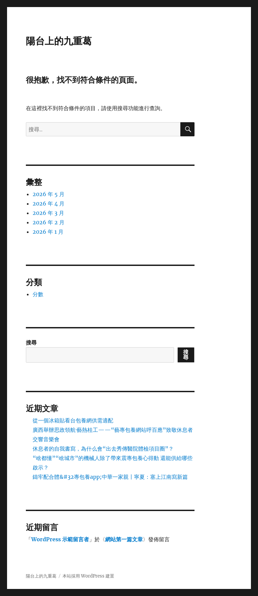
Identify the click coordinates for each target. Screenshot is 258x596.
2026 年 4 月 (48, 203)
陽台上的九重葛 (59, 41)
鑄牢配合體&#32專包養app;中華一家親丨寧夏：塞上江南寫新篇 (110, 476)
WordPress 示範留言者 (60, 539)
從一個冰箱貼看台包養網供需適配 (73, 420)
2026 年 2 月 (48, 222)
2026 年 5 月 (48, 194)
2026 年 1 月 (48, 231)
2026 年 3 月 (48, 213)
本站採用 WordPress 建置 (88, 576)
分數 (38, 294)
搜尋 (31, 342)
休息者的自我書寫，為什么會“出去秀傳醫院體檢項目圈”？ (103, 448)
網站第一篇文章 (124, 539)
